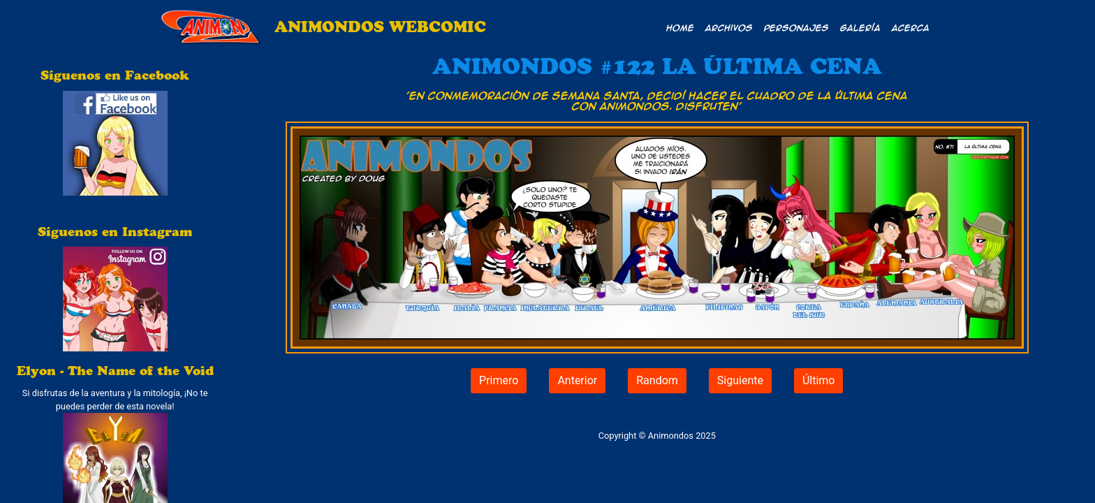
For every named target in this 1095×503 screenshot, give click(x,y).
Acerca (910, 27)
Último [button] (818, 380)
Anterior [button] (577, 380)
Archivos (729, 27)
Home (680, 27)
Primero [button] (498, 380)
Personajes (796, 27)
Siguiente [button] (740, 380)
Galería (860, 27)
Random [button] (657, 380)
